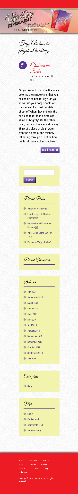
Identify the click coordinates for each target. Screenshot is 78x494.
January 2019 (33, 330)
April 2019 (32, 325)
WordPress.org (34, 430)
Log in (30, 413)
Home (21, 460)
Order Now (23, 472)
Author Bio (32, 460)
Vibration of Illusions (37, 208)
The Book (45, 460)
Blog (47, 76)
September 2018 (35, 353)
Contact (37, 468)
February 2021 (34, 308)
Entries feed (33, 419)
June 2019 (32, 314)
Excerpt (22, 464)
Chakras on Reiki (40, 68)
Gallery (44, 464)
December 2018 (34, 336)
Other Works (24, 468)
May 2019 (31, 319)
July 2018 (31, 358)
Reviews (33, 464)
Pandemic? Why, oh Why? (39, 242)
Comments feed (35, 425)
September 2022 (35, 297)
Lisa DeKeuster (36, 76)
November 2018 (34, 341)
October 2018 (33, 347)
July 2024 (31, 291)
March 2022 (32, 303)
